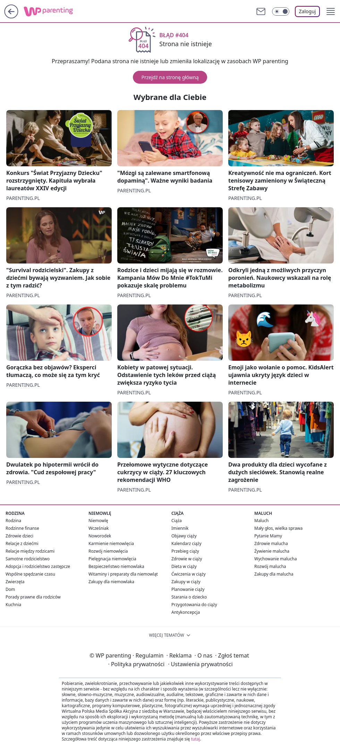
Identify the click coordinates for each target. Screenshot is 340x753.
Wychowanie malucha (275, 559)
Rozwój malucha (270, 566)
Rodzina (13, 521)
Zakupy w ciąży (186, 582)
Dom (10, 589)
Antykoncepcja (185, 612)
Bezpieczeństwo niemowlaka (116, 566)
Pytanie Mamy (268, 536)
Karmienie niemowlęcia (111, 543)
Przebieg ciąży (185, 551)
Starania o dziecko (189, 597)
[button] (330, 11)
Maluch (261, 521)
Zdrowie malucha (271, 543)
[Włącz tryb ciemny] (280, 11)
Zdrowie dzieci (19, 536)
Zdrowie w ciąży (186, 559)
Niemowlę (98, 521)
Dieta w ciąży (184, 566)
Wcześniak (98, 528)
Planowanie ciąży (187, 589)
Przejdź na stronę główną (169, 77)
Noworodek (99, 536)
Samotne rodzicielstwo (28, 559)
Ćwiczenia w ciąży (188, 574)
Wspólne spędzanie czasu (30, 574)
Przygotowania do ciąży (194, 605)
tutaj (195, 739)
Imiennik (180, 528)
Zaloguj (307, 11)
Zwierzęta (15, 582)
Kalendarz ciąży (186, 543)
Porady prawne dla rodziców (33, 597)
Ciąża (176, 521)
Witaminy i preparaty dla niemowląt (123, 574)
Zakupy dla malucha (274, 574)
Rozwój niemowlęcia (108, 551)
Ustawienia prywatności (200, 664)
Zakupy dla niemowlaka (111, 582)
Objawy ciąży (184, 536)
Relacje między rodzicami (30, 551)
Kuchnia (13, 605)
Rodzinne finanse (22, 528)
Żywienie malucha (271, 551)
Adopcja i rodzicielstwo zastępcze (38, 566)
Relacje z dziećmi (22, 543)
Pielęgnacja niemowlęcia (112, 559)
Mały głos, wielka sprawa (278, 528)
